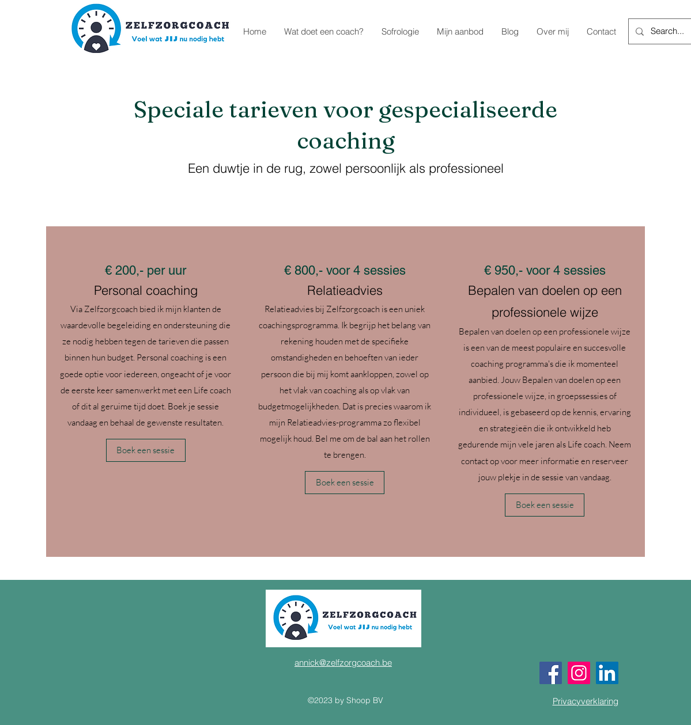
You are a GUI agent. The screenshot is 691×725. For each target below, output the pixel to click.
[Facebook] (550, 673)
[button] (146, 450)
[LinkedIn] (607, 673)
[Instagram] (579, 673)
